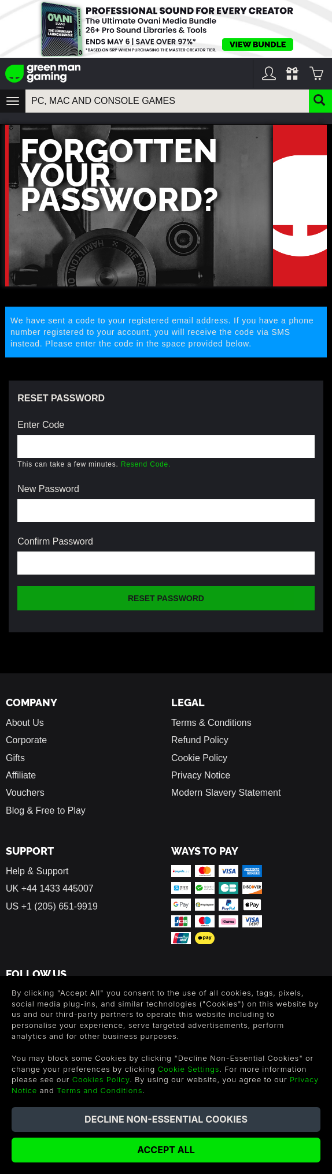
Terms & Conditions (211, 723)
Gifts (15, 758)
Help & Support (37, 871)
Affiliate (21, 775)
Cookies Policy (101, 1079)
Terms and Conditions (99, 1090)
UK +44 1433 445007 (50, 888)
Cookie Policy (199, 758)
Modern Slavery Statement (226, 792)
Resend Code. (146, 464)
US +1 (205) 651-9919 (52, 906)
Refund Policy (199, 740)
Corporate (26, 740)
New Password (48, 489)
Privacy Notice (200, 775)
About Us (25, 723)
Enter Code (40, 425)
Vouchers (25, 792)
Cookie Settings (189, 1069)
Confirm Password (55, 541)
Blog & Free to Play (46, 810)
